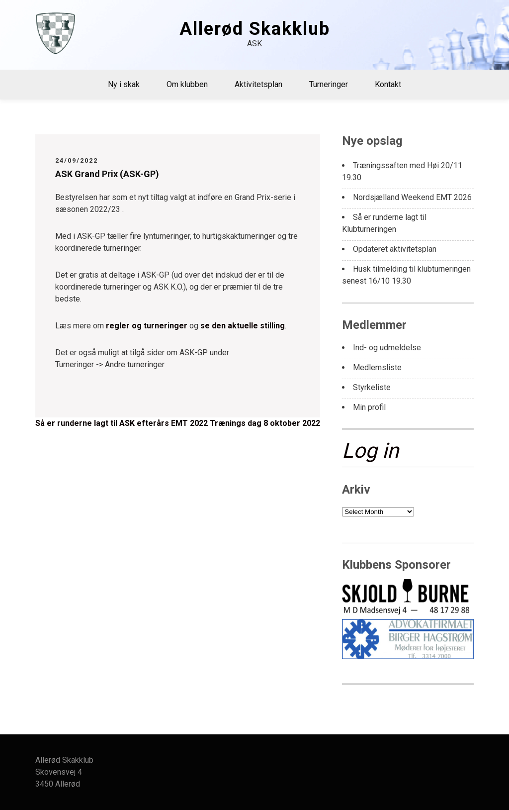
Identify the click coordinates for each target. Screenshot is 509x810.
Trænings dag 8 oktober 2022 (265, 423)
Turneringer (328, 84)
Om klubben (187, 84)
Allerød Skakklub (254, 28)
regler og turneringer (146, 325)
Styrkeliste (372, 387)
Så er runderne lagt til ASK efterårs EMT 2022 (121, 423)
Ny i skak (124, 84)
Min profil (369, 407)
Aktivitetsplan (258, 84)
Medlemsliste (377, 367)
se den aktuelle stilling (242, 325)
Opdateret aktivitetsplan (394, 249)
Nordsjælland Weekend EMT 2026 (412, 197)
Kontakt (388, 84)
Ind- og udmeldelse (387, 347)
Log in (370, 450)
